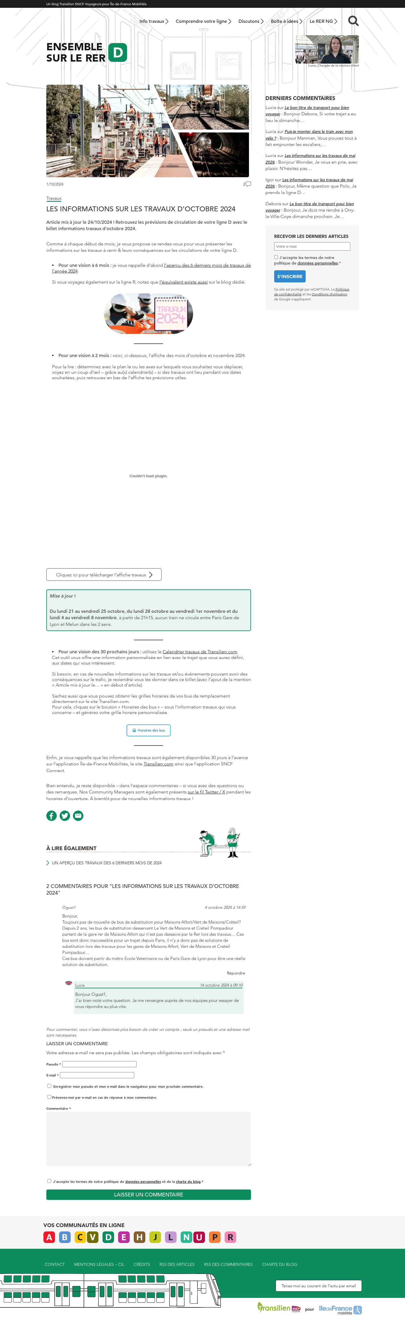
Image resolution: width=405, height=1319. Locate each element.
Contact (55, 1264)
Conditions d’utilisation (329, 294)
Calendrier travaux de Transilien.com (200, 651)
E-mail (52, 1075)
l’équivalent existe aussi (184, 282)
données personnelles (143, 1181)
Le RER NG (321, 21)
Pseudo (53, 1064)
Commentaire (58, 1108)
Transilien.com (158, 764)
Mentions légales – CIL (99, 1264)
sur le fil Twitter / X (206, 792)
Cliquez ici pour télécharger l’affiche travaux (101, 575)
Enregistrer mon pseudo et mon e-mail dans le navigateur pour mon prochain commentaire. (128, 1086)
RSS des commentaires (228, 1264)
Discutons (249, 21)
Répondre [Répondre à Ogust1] (236, 973)
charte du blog (188, 1181)
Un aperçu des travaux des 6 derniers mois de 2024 (107, 862)
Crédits (142, 1264)
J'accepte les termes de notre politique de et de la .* (128, 1181)
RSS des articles (177, 1264)
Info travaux (152, 21)
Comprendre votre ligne (201, 21)
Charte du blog (279, 1264)
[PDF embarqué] (148, 476)
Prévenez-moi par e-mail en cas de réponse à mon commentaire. (102, 1097)
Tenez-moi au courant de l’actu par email (319, 1285)
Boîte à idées (284, 21)
